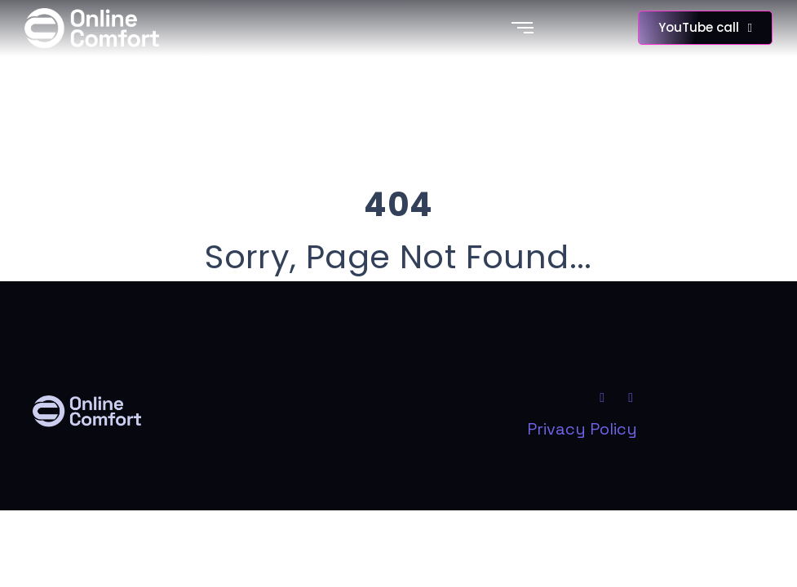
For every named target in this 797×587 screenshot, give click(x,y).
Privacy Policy (582, 428)
